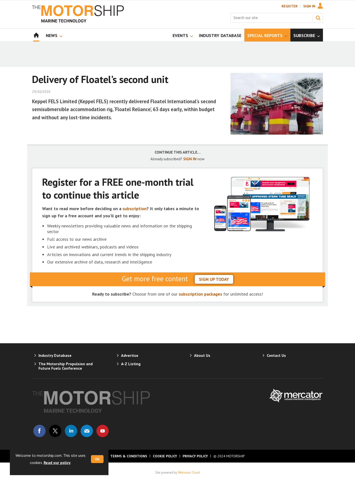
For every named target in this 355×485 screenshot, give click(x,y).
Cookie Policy (165, 456)
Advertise (129, 355)
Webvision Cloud (189, 472)
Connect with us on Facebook (39, 430)
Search (318, 18)
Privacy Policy (195, 456)
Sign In (309, 6)
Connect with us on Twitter (55, 430)
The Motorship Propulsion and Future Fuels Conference (65, 366)
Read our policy (57, 462)
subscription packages (200, 294)
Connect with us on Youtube (102, 430)
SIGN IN (189, 158)
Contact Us (276, 355)
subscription (135, 208)
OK (97, 459)
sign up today (214, 279)
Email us (86, 430)
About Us (202, 355)
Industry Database (54, 355)
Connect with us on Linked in (71, 430)
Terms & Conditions (128, 456)
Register (290, 6)
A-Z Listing (131, 363)
